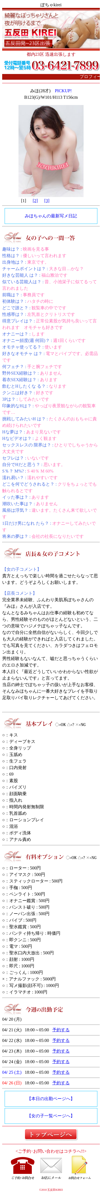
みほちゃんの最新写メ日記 (51, 216)
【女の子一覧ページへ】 (51, 1115)
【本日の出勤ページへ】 (51, 1098)
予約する (61, 1030)
